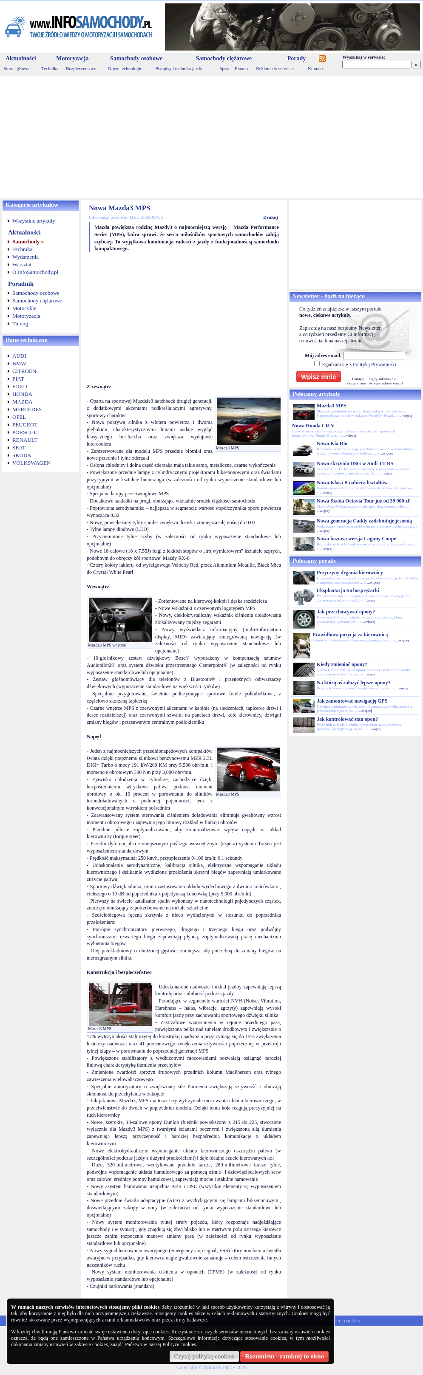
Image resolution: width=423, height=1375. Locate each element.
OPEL (19, 417)
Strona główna (17, 68)
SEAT (19, 447)
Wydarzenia (25, 257)
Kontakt (315, 68)
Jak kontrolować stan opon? (347, 719)
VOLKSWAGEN (31, 463)
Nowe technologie (125, 68)
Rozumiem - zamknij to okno (284, 1356)
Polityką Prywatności (374, 364)
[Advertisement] (211, 136)
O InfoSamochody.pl (35, 272)
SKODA (21, 455)
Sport (224, 68)
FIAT (18, 379)
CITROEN (24, 371)
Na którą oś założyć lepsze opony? (354, 683)
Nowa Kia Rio (332, 443)
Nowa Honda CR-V (313, 426)
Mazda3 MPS (331, 406)
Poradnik (21, 283)
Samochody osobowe (136, 58)
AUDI (19, 356)
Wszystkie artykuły (33, 220)
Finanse (242, 68)
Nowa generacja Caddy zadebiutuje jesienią (364, 521)
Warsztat (21, 264)
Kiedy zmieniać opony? (342, 664)
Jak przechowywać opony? (346, 612)
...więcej (406, 415)
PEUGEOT (24, 424)
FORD (19, 386)
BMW (19, 363)
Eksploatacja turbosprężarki (348, 590)
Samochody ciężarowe (224, 58)
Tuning (20, 323)
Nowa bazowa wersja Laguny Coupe (356, 539)
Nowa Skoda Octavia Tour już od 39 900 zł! (364, 501)
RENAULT (24, 440)
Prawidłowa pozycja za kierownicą (350, 635)
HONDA (22, 394)
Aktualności (21, 58)
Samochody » (28, 241)
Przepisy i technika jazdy (178, 68)
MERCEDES (27, 409)
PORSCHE (24, 432)
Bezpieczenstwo (81, 68)
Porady (296, 58)
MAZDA (22, 401)
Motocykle (24, 308)
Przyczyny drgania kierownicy (350, 573)
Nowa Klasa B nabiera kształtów (352, 483)
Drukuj (270, 217)
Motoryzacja (72, 58)
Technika (49, 68)
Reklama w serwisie (275, 68)
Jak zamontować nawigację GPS (352, 701)
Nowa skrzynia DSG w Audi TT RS (355, 463)
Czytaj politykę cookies (204, 1356)
